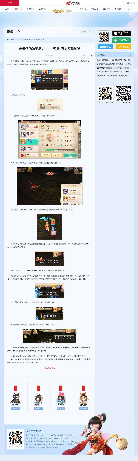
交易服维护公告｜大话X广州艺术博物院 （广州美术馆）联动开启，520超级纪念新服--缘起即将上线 (114, 68)
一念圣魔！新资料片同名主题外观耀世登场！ (28, 39)
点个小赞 (15, 408)
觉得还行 (83, 408)
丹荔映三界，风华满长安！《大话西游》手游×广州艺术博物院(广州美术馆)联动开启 (114, 64)
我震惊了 (38, 408)
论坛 (130, 9)
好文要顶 (61, 408)
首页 (7, 9)
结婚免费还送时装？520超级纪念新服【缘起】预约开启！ (114, 60)
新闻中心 (18, 9)
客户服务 (118, 9)
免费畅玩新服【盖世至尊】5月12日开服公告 (112, 75)
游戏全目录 (10, 3)
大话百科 (41, 9)
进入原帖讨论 (49, 368)
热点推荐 (131, 3)
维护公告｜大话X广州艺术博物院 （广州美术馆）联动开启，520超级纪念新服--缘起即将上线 (114, 72)
